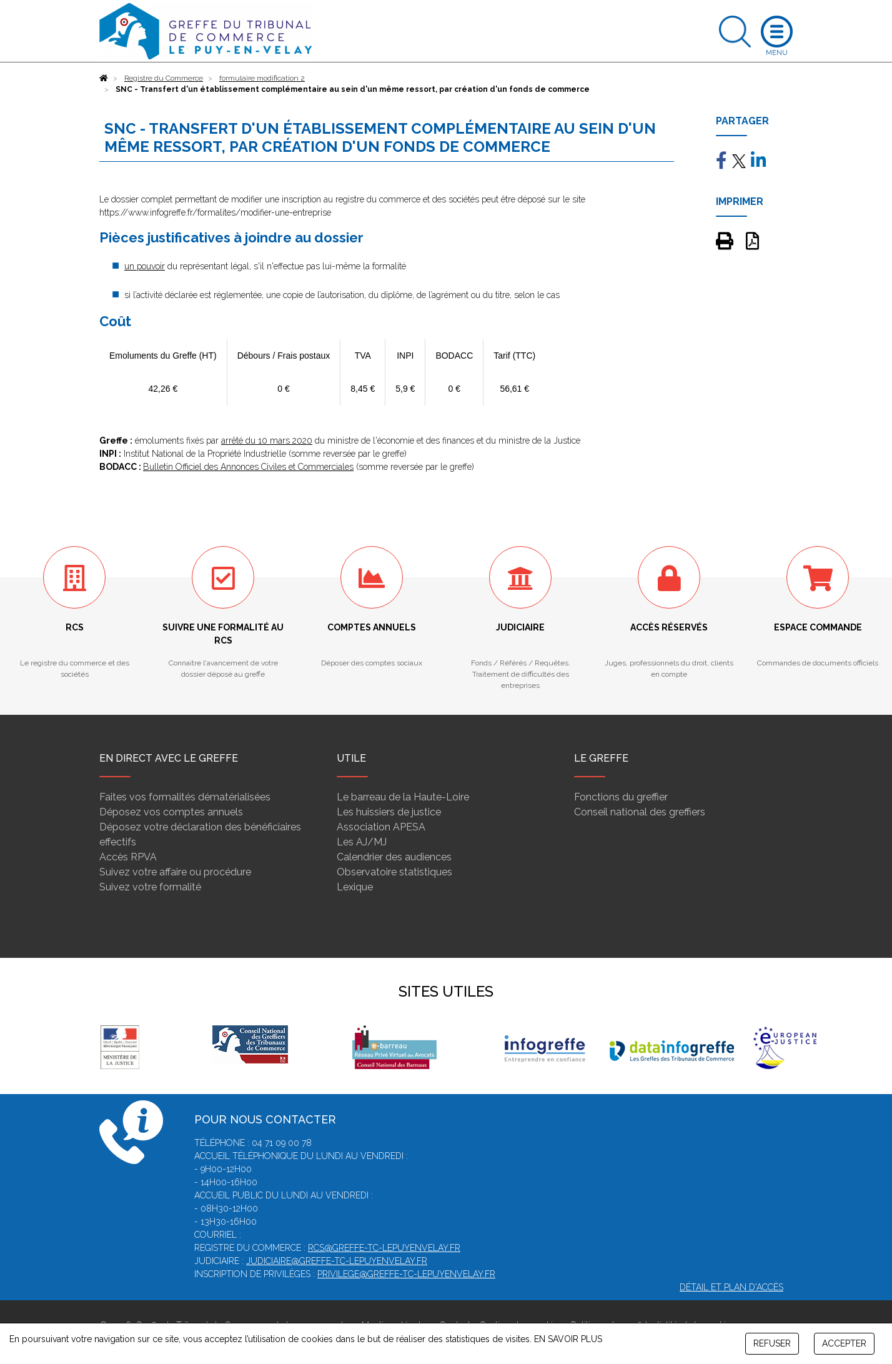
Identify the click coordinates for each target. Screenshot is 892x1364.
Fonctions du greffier (621, 797)
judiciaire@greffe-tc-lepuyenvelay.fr (336, 1261)
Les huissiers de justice (389, 812)
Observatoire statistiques (394, 872)
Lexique (355, 887)
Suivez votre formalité (150, 887)
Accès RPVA (128, 857)
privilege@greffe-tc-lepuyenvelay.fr (406, 1274)
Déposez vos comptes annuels (171, 812)
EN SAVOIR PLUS (568, 1339)
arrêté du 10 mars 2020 (266, 441)
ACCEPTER (844, 1343)
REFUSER (772, 1343)
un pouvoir (144, 266)
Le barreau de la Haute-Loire (403, 797)
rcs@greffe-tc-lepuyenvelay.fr (384, 1248)
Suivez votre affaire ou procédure (175, 872)
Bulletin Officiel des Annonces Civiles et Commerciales (248, 467)
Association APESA (381, 827)
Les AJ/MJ (362, 842)
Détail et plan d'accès (731, 1287)
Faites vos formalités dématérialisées (184, 797)
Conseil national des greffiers (639, 812)
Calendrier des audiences (394, 857)
